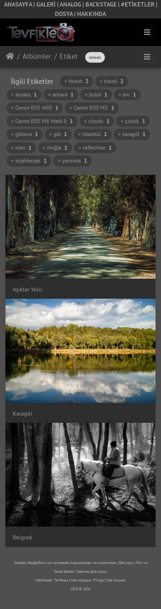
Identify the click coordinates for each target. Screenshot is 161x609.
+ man (21, 147)
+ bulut (96, 94)
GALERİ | (48, 4)
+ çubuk (133, 121)
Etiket (69, 56)
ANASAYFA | (20, 4)
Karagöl (22, 413)
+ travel (112, 81)
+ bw (127, 94)
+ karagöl (132, 134)
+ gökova (24, 134)
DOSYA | (66, 14)
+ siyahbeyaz (29, 160)
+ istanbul (92, 134)
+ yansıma (72, 160)
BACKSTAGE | (103, 4)
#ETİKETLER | (139, 4)
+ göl (58, 134)
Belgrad (22, 537)
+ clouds (97, 121)
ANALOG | (72, 4)
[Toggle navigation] (147, 32)
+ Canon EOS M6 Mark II (42, 121)
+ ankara (61, 94)
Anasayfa (10, 56)
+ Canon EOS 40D (35, 107)
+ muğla (55, 147)
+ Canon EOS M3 (91, 107)
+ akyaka (24, 94)
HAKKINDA (91, 14)
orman (95, 57)
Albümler (37, 56)
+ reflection (95, 147)
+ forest (76, 81)
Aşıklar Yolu (27, 289)
